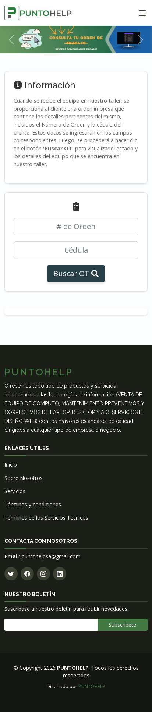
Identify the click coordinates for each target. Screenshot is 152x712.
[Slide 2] (82, 43)
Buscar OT (76, 273)
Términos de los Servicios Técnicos (46, 517)
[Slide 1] (69, 43)
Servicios (14, 491)
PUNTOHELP (91, 686)
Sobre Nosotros (23, 477)
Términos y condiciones (32, 504)
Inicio (10, 464)
